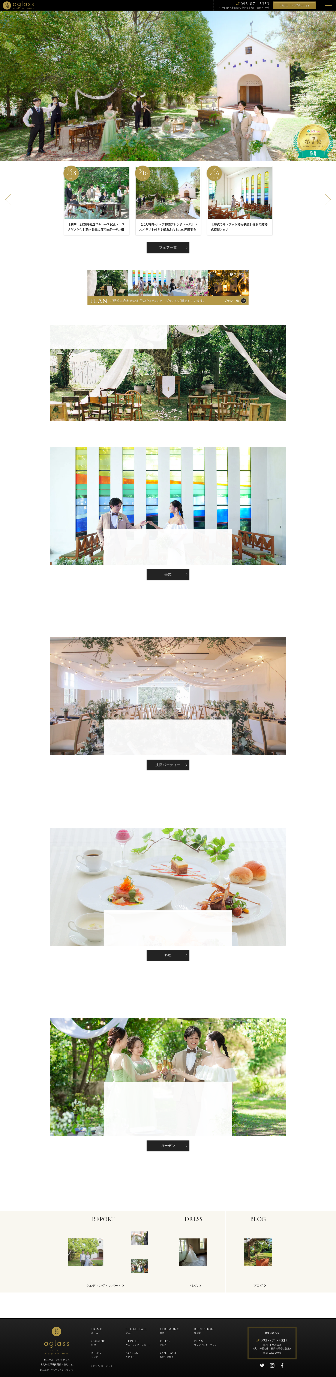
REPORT (138, 1342)
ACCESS (132, 1354)
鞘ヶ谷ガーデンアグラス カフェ (55, 1370)
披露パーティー (168, 765)
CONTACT (168, 1354)
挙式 (168, 574)
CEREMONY (169, 1330)
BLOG (96, 1354)
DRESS (165, 1342)
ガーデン (168, 1146)
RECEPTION (204, 1330)
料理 (168, 955)
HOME (96, 1330)
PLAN (205, 1342)
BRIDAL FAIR (136, 1330)
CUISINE (98, 1342)
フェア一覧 (168, 247)
